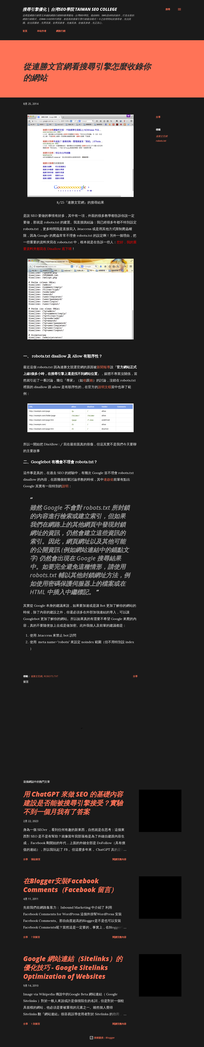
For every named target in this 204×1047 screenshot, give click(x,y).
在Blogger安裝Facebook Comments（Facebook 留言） (70, 885)
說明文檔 (104, 387)
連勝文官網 (161, 136)
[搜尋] (167, 9)
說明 (65, 486)
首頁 (25, 30)
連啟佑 (109, 479)
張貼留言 (35, 859)
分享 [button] (158, 117)
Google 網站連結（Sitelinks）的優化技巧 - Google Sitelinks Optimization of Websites (72, 967)
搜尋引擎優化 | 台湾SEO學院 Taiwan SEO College (70, 9)
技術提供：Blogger (102, 1037)
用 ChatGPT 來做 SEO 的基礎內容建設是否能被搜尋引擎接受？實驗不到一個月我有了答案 (73, 802)
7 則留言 (35, 937)
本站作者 (41, 30)
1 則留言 (35, 1023)
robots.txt (161, 140)
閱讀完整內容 (119, 859)
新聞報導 (103, 367)
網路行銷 (60, 30)
